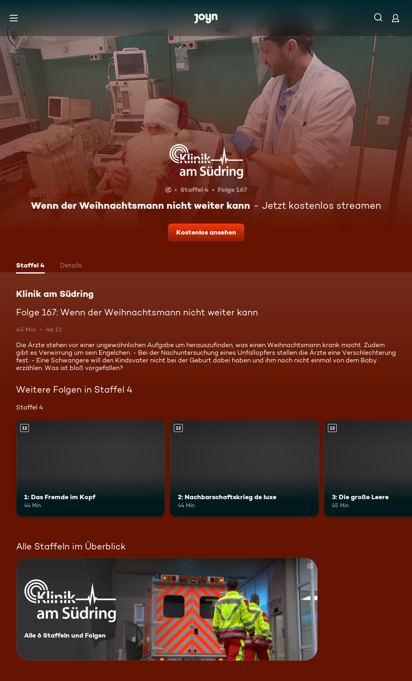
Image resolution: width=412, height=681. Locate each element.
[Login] (395, 18)
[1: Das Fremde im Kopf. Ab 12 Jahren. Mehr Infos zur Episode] (90, 468)
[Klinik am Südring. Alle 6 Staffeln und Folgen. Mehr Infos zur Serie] (166, 609)
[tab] (30, 266)
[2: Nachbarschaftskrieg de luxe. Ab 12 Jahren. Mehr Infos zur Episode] (244, 468)
